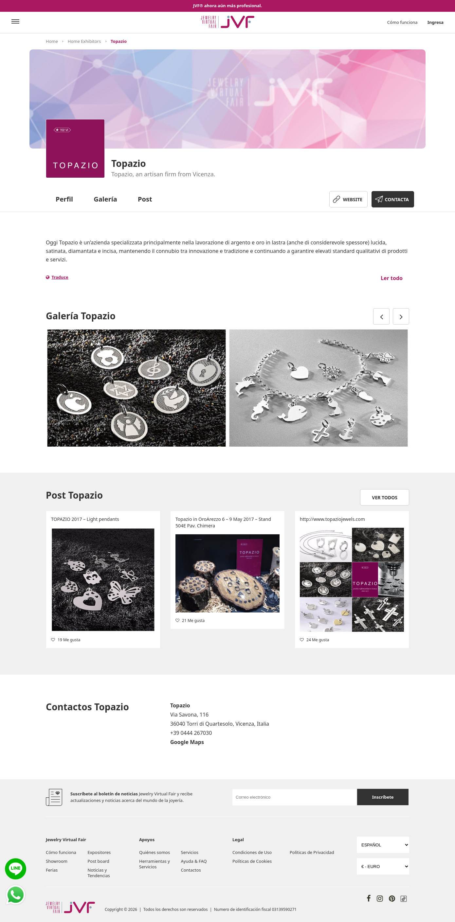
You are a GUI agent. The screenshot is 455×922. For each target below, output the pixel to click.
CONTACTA (397, 199)
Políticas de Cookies (252, 861)
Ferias (52, 870)
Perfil (64, 199)
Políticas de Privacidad (312, 852)
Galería (105, 199)
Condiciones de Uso (252, 852)
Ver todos (384, 497)
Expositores (99, 852)
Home (52, 41)
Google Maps (187, 742)
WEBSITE (352, 199)
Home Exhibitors (84, 41)
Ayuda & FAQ (194, 861)
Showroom (56, 861)
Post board (98, 861)
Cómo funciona (402, 22)
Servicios (189, 852)
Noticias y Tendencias (99, 872)
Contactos (191, 870)
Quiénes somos (154, 852)
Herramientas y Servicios (154, 864)
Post (145, 199)
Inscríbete (383, 797)
